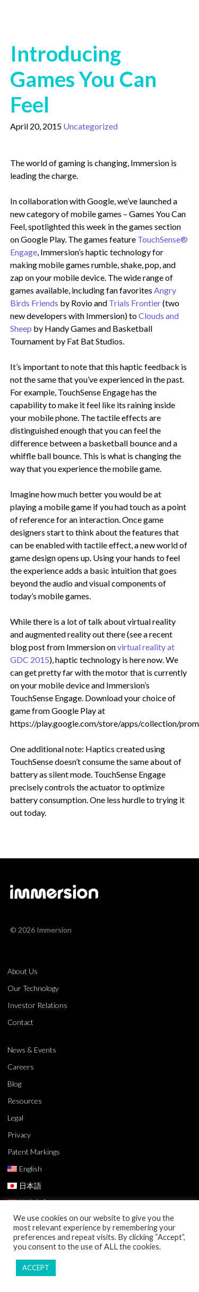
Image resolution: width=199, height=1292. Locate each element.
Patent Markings (33, 1151)
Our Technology (33, 988)
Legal (15, 1117)
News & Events (31, 1049)
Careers (20, 1066)
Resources (24, 1100)
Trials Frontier (135, 303)
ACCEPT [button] (35, 1267)
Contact (20, 1022)
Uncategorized (90, 126)
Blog (14, 1083)
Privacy (19, 1134)
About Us (22, 971)
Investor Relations (37, 1005)
